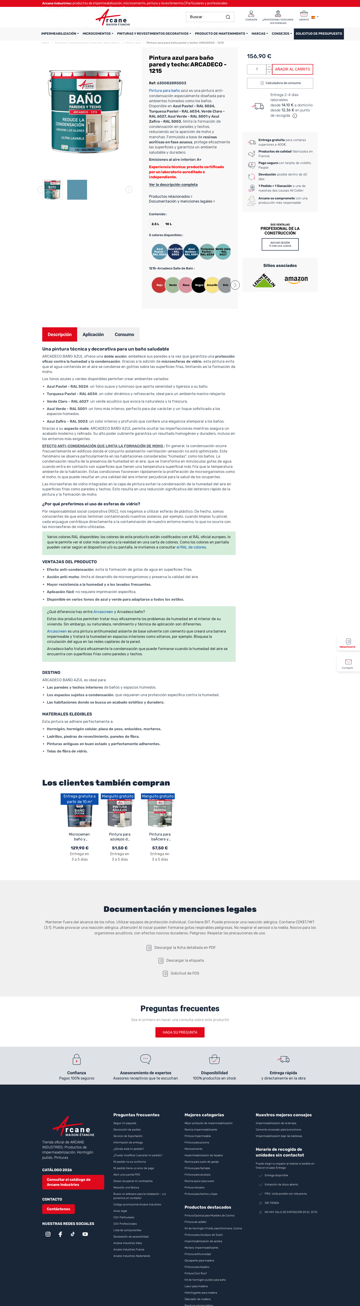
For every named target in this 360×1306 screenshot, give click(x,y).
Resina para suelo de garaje (202, 1161)
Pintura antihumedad (198, 1254)
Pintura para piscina (197, 1142)
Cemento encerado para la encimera (278, 1129)
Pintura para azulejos (198, 1174)
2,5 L (155, 224)
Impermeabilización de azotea (203, 1241)
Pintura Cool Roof (196, 1273)
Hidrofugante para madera (201, 1292)
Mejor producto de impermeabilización (209, 1123)
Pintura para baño (164, 90)
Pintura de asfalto (195, 1222)
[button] (235, 285)
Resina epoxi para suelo (199, 1181)
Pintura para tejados (197, 1267)
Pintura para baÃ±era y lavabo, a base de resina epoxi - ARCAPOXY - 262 (160, 837)
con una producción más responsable (283, 200)
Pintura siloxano (195, 1187)
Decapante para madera (200, 1260)
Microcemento (193, 1149)
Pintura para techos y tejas (201, 1194)
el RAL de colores (191, 547)
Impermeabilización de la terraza (276, 1123)
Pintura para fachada (197, 1168)
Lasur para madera (196, 1286)
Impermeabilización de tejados (204, 1155)
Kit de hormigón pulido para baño (205, 1279)
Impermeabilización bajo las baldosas (279, 1136)
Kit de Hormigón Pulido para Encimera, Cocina (213, 1228)
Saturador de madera (198, 1299)
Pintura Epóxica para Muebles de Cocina (209, 1215)
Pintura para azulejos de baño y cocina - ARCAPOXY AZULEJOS (119, 837)
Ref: (152, 83)
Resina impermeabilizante (201, 1129)
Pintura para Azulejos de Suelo (204, 1234)
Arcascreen (103, 612)
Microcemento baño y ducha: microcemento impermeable (79, 837)
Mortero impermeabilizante (201, 1247)
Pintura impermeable (198, 1136)
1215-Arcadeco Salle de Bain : (172, 268)
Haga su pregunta (180, 1032)
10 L (168, 224)
